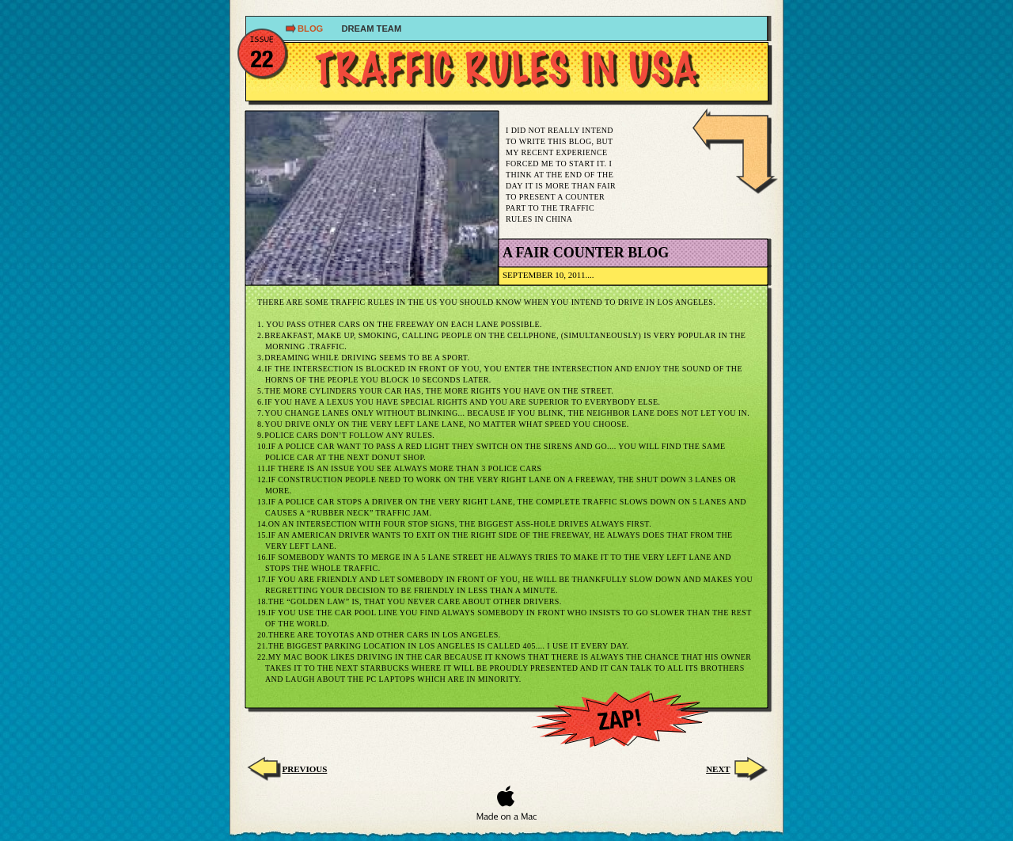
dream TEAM (371, 28)
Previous (305, 769)
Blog (311, 28)
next (718, 769)
